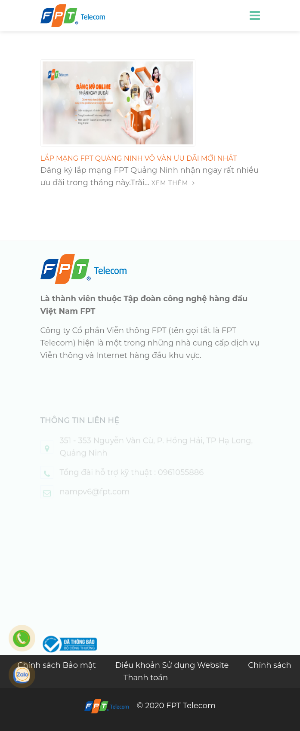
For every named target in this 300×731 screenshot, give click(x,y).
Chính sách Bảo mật (57, 665)
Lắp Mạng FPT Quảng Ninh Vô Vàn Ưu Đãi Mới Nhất (138, 158)
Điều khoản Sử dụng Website (173, 665)
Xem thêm (173, 183)
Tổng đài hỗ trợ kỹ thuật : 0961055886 (132, 480)
